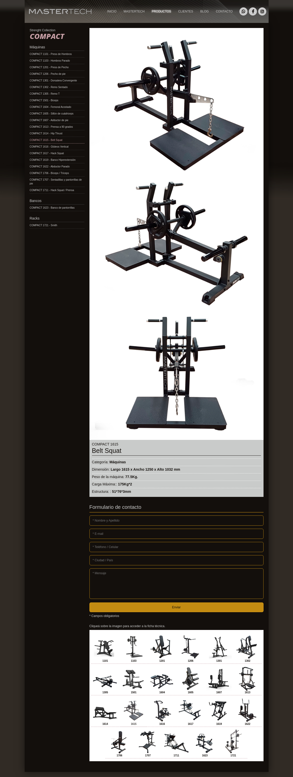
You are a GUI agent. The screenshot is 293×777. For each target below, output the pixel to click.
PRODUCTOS (161, 11)
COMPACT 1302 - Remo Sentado (49, 87)
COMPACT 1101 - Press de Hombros (51, 54)
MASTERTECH (134, 11)
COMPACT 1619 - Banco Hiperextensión (53, 160)
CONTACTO (224, 11)
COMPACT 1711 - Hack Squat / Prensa (52, 190)
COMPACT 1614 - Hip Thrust (46, 133)
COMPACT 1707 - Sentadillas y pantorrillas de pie (56, 181)
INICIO (112, 11)
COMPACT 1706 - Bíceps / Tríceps (49, 173)
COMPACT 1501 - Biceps (44, 100)
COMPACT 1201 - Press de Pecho (49, 67)
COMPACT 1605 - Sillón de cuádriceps (52, 113)
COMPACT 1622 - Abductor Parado (50, 166)
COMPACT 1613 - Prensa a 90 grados (51, 126)
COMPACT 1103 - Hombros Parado (50, 60)
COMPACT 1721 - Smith (43, 225)
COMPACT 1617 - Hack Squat (47, 153)
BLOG (204, 11)
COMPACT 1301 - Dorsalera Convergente (53, 80)
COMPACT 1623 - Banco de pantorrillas (52, 207)
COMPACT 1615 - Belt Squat (46, 140)
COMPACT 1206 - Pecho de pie (48, 74)
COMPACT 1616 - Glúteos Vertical (49, 146)
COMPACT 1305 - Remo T (45, 93)
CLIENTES (185, 11)
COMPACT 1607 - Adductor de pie (49, 120)
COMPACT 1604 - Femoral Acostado (50, 107)
